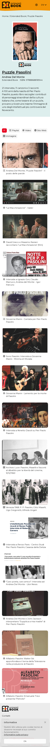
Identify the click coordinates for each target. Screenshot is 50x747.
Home (5, 16)
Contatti (6, 716)
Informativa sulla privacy (16, 735)
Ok (25, 741)
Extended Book (18, 16)
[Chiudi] (45, 722)
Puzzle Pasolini (16, 72)
